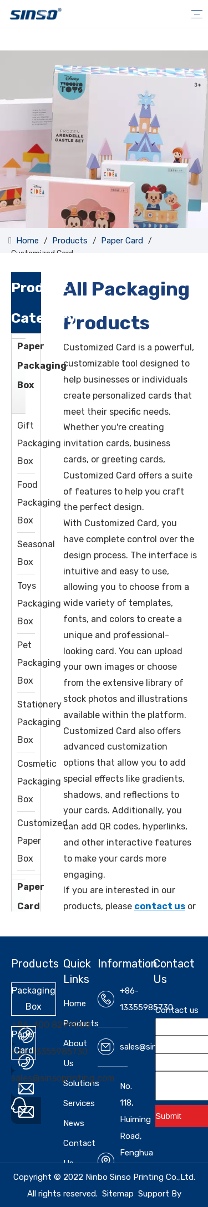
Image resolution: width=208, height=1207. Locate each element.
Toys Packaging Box (39, 603)
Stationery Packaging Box (39, 722)
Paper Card (30, 896)
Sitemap (118, 1194)
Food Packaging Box (39, 503)
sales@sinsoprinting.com (63, 1078)
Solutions (81, 1083)
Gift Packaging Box (39, 443)
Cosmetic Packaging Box (39, 781)
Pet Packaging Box (39, 663)
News (73, 1123)
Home (74, 1004)
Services (79, 1103)
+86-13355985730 (49, 1051)
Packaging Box (33, 998)
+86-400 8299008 (50, 1025)
